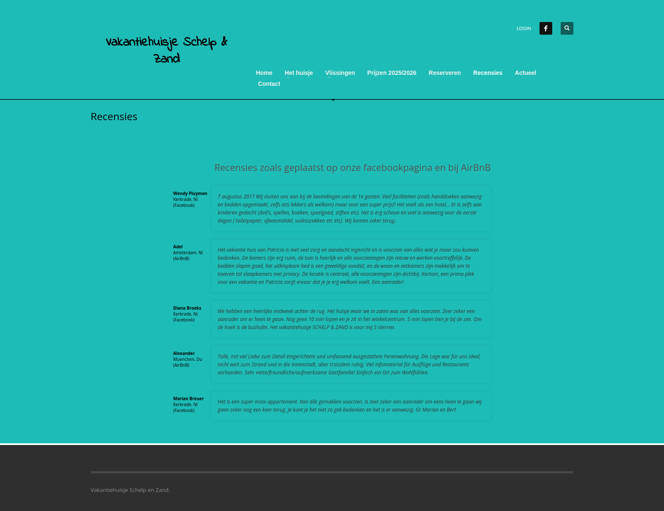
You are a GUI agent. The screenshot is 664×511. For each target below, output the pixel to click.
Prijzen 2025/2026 (391, 72)
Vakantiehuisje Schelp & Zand (166, 51)
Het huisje (299, 72)
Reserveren (445, 72)
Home (264, 72)
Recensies (488, 72)
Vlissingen (340, 72)
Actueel (526, 72)
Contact (269, 83)
